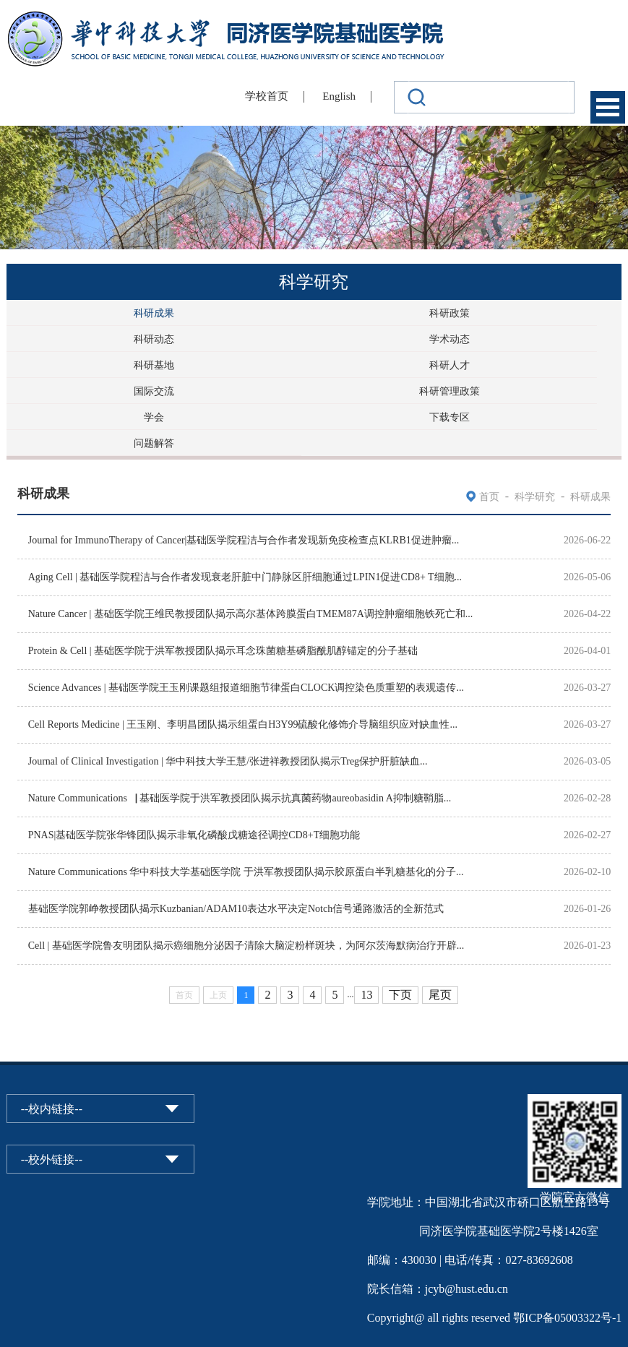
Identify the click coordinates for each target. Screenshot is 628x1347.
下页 (400, 995)
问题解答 (154, 443)
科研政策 (449, 313)
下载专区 (449, 417)
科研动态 (154, 339)
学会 (154, 417)
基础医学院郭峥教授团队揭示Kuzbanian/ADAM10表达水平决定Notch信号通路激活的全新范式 (236, 908)
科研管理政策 (449, 391)
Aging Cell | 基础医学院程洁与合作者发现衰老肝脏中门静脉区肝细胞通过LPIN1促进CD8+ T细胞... (245, 577)
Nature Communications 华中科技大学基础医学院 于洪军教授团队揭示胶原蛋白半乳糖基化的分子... (246, 871)
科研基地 (154, 365)
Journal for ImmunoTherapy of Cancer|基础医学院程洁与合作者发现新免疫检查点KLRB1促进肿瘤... (244, 540)
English (339, 96)
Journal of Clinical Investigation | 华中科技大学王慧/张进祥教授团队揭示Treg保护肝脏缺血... (228, 761)
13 (366, 995)
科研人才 (449, 365)
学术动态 (449, 339)
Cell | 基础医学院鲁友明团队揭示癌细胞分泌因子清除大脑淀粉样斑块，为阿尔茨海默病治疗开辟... (246, 945)
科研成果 (154, 313)
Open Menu (607, 107)
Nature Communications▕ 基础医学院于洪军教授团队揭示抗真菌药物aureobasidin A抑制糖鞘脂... (240, 798)
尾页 (440, 995)
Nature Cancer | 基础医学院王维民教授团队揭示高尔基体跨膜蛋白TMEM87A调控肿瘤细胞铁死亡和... (250, 613)
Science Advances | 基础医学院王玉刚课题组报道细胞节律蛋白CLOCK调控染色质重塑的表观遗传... (246, 687)
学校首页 (266, 96)
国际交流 (154, 391)
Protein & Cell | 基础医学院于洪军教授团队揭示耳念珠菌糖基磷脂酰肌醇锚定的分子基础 (223, 650)
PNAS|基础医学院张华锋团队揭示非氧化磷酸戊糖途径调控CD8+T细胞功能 (194, 835)
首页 (489, 496)
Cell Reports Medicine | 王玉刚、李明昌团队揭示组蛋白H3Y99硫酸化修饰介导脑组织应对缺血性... (242, 724)
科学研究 (535, 496)
